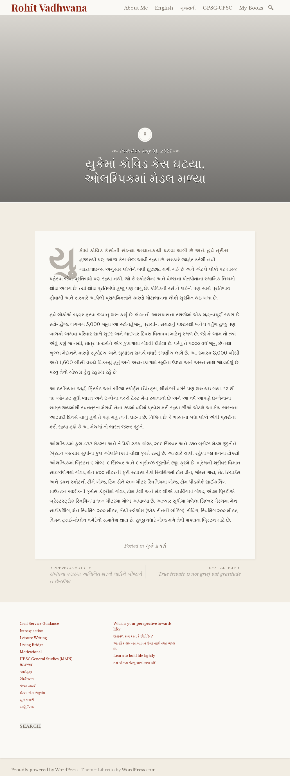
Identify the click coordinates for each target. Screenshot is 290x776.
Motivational (31, 652)
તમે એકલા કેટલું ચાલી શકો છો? (134, 663)
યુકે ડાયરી (156, 546)
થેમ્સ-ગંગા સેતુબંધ (32, 693)
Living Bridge (32, 645)
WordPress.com (139, 769)
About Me (136, 8)
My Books (251, 8)
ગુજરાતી (188, 8)
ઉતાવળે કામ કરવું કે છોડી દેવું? (133, 636)
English (164, 8)
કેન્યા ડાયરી (28, 686)
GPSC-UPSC (217, 8)
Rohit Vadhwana (49, 7)
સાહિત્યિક (27, 707)
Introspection (31, 631)
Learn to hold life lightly (134, 656)
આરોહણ (26, 672)
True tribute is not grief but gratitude (193, 571)
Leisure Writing (33, 638)
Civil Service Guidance (39, 623)
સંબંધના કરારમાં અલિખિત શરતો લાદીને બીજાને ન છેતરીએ (97, 575)
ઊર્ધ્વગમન (27, 679)
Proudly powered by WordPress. (45, 769)
